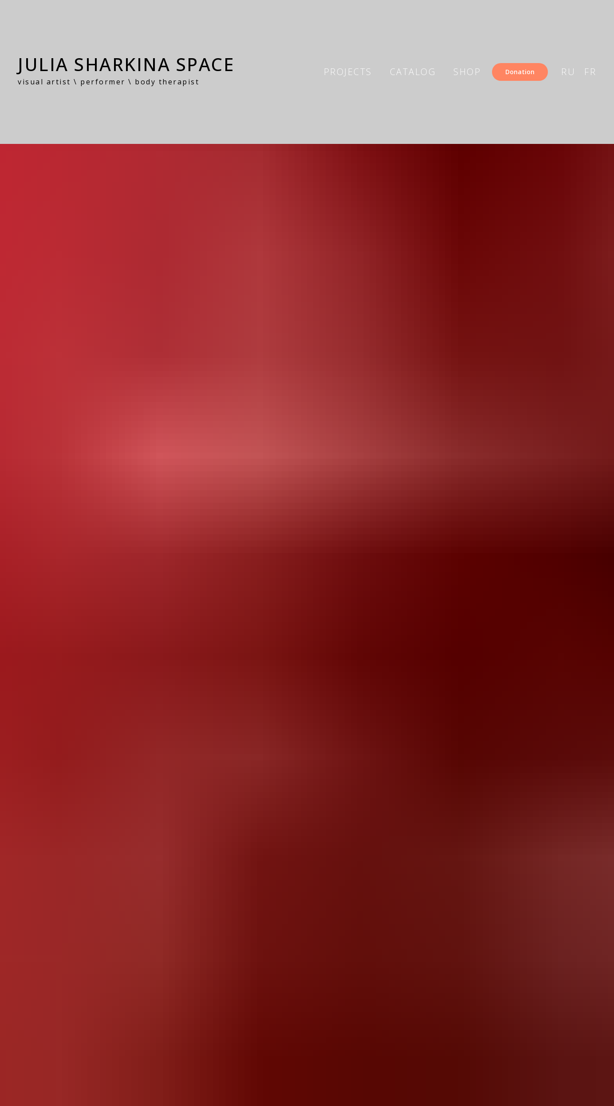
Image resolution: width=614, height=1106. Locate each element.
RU (568, 72)
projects (348, 72)
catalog (413, 72)
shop (467, 72)
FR (590, 72)
